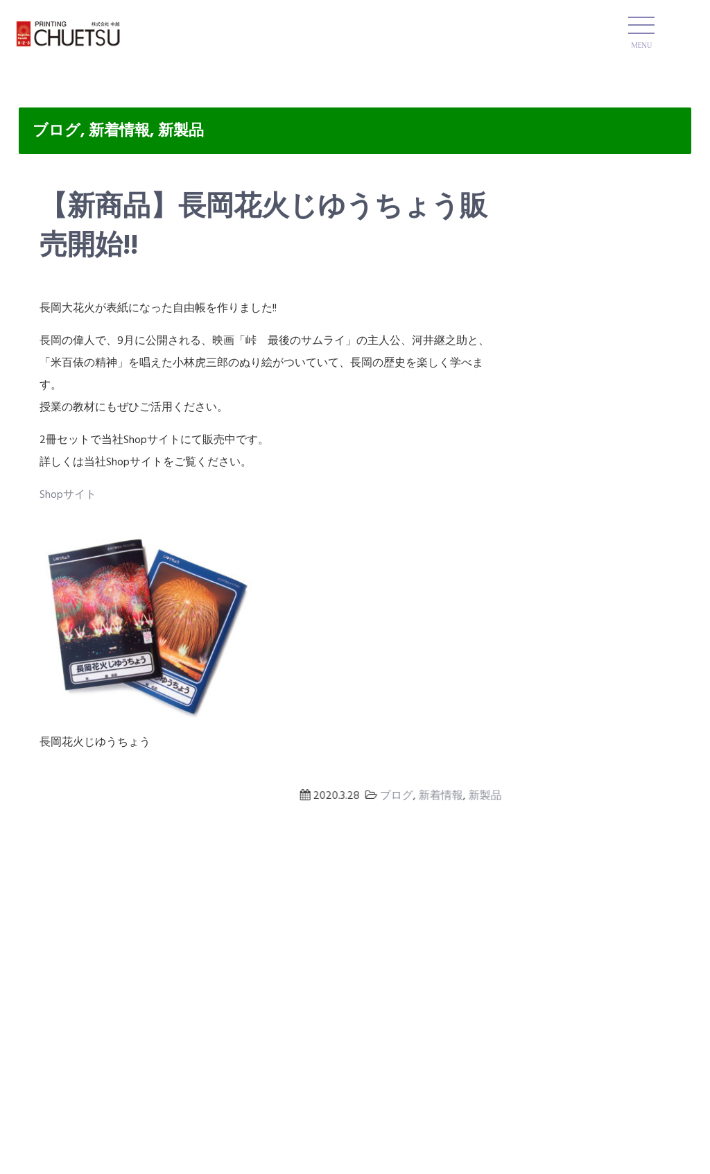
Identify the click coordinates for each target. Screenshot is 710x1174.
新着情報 (119, 131)
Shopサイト (68, 495)
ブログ (56, 131)
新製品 (181, 131)
